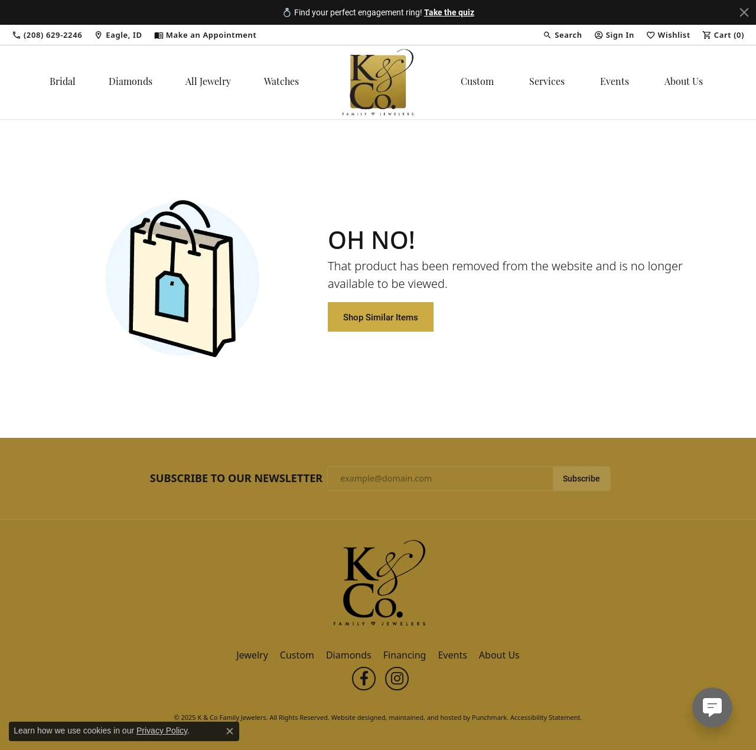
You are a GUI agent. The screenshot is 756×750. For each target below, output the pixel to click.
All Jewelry (208, 82)
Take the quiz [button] (449, 12)
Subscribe (581, 478)
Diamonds (130, 82)
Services (547, 82)
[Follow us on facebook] (364, 679)
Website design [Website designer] (354, 717)
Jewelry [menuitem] (252, 655)
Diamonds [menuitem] (349, 655)
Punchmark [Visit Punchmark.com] (489, 717)
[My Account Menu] (614, 35)
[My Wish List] (668, 35)
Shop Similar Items (380, 317)
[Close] (744, 12)
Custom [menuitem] (297, 655)
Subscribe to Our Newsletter (236, 478)
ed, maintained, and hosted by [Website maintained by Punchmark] (424, 717)
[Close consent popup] (229, 731)
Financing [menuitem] (404, 655)
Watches (281, 82)
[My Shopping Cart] (723, 35)
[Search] (562, 35)
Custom (477, 82)
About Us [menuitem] (499, 655)
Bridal (63, 82)
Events (614, 82)
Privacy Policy (161, 730)
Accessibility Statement (545, 717)
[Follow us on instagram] (397, 679)
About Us (683, 82)
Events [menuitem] (452, 655)
